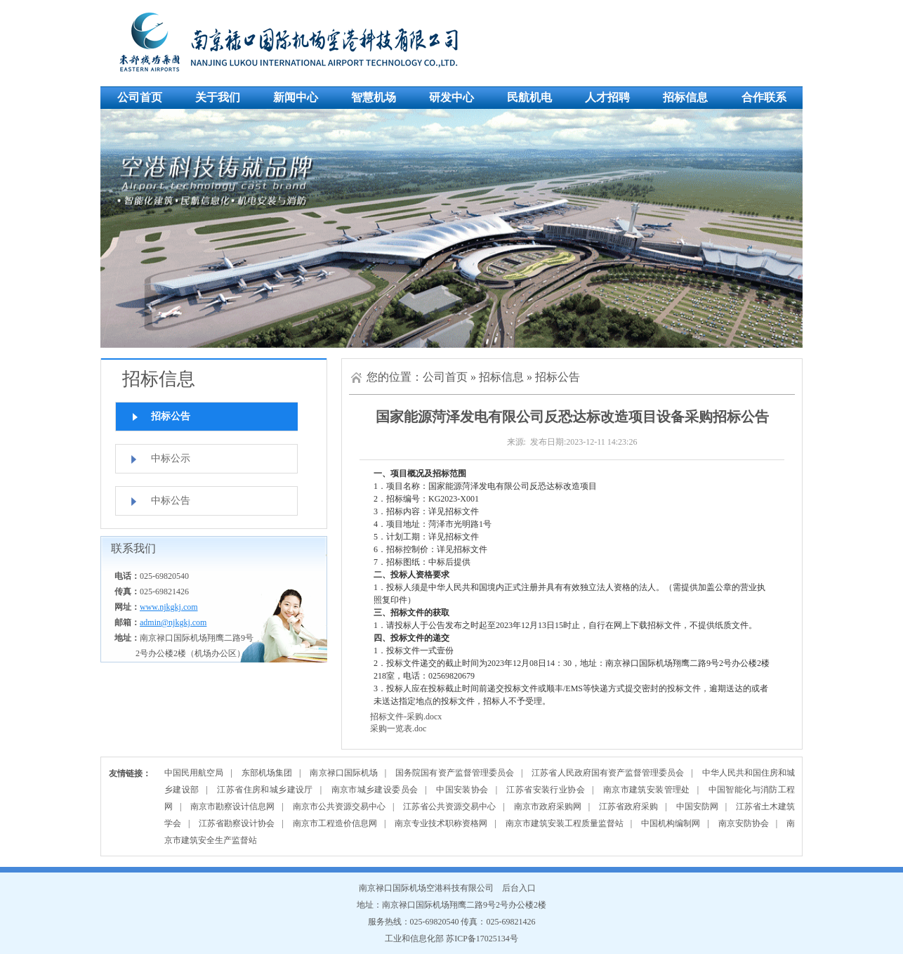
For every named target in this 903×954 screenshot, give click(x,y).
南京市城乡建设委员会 (374, 790)
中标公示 (170, 458)
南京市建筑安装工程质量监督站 (565, 823)
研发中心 (451, 97)
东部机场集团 (267, 773)
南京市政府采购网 (547, 806)
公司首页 (139, 97)
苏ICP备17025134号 (482, 938)
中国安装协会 (462, 790)
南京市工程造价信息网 (335, 823)
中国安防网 (697, 806)
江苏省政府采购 (628, 806)
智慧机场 (373, 97)
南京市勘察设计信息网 (232, 806)
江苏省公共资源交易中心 (449, 806)
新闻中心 (295, 97)
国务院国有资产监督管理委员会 (454, 773)
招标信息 (685, 97)
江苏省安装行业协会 (545, 790)
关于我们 (217, 97)
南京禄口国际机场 (343, 773)
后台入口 (519, 888)
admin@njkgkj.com (173, 622)
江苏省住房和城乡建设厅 (264, 790)
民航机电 (529, 97)
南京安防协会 (743, 823)
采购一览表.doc (398, 728)
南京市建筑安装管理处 (646, 790)
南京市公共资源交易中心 (339, 806)
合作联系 (763, 97)
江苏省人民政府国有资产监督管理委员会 (608, 773)
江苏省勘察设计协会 (237, 823)
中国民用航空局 (193, 773)
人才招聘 (607, 97)
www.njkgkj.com (169, 607)
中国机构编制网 (670, 823)
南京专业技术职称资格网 (441, 823)
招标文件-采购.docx (406, 716)
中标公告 (170, 500)
